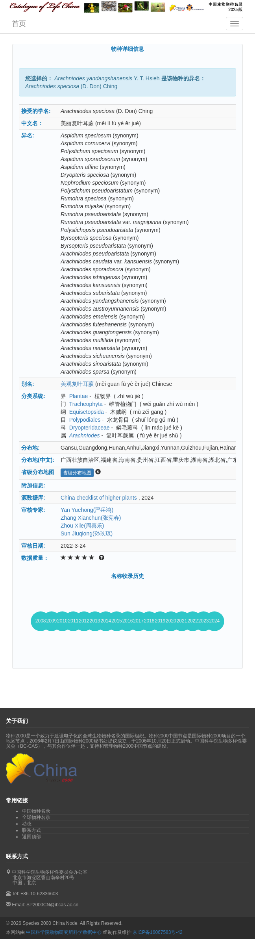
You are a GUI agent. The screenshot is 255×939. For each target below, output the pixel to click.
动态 (26, 823)
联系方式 (31, 830)
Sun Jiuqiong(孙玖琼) (87, 533)
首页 (19, 24)
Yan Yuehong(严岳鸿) (87, 510)
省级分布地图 (77, 473)
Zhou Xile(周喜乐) (82, 525)
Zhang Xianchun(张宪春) (91, 518)
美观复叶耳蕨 (77, 384)
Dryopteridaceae (89, 427)
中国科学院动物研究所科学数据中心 (64, 932)
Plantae (78, 396)
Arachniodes (84, 435)
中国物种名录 (36, 811)
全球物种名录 (36, 817)
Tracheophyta (86, 404)
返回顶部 (31, 836)
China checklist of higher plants (99, 498)
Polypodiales (84, 420)
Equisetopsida (86, 412)
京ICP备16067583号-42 (158, 932)
